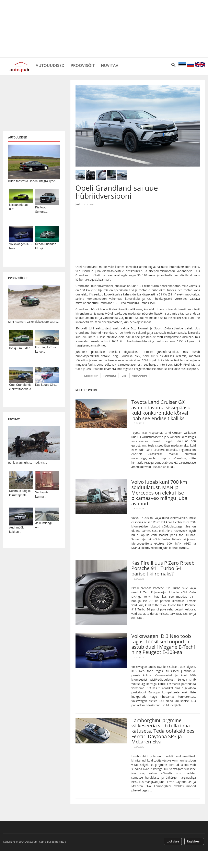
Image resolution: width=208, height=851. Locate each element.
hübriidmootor (91, 375)
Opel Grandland (139, 375)
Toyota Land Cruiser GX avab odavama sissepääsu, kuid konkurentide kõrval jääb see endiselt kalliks (161, 410)
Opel (124, 375)
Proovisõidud (18, 278)
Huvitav (109, 65)
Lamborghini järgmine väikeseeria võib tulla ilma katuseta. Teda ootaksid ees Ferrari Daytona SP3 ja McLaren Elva (162, 731)
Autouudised (50, 65)
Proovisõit (83, 65)
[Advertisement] (104, 28)
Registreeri (194, 841)
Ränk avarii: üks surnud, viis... (27, 462)
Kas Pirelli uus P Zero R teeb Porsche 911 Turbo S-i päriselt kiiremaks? (163, 568)
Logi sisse (172, 841)
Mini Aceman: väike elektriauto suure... (33, 322)
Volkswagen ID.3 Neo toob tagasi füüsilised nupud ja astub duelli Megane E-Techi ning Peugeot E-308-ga (163, 644)
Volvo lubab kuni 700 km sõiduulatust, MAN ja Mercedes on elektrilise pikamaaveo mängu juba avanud (159, 492)
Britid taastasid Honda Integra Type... (32, 181)
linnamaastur (109, 375)
